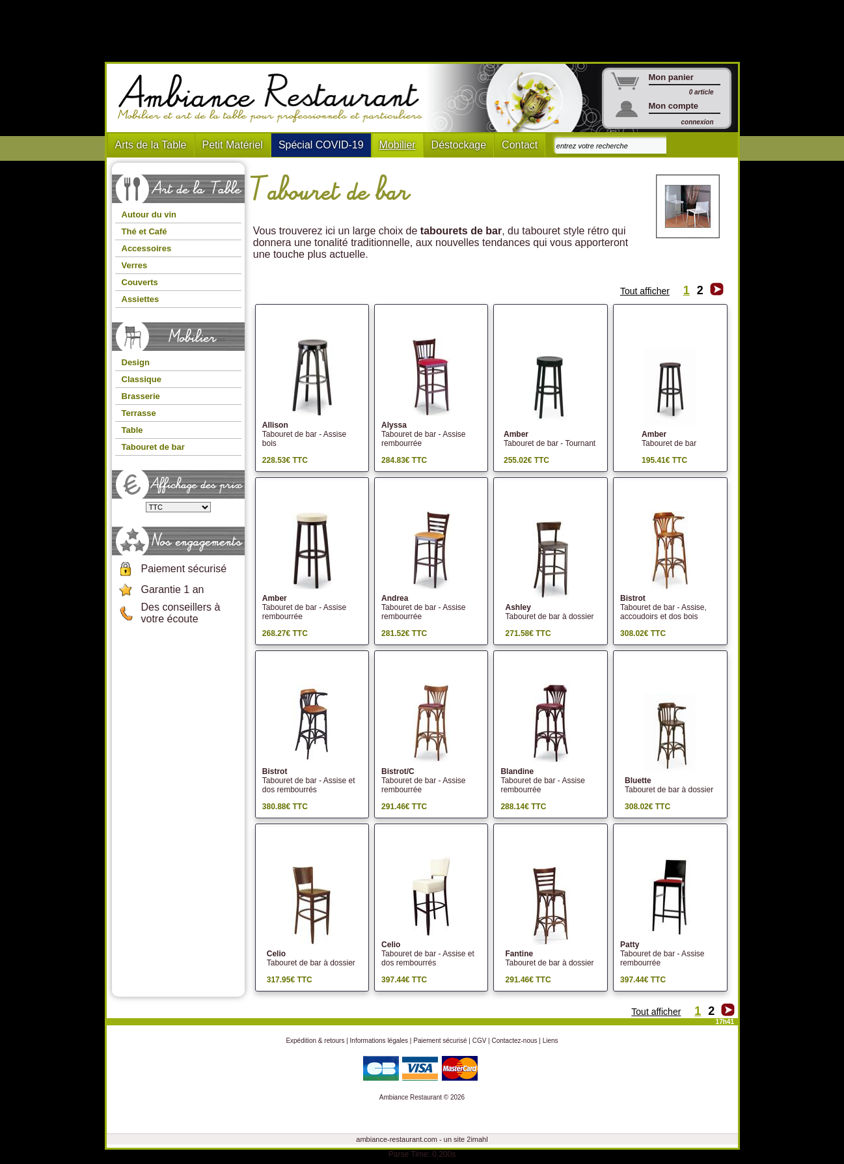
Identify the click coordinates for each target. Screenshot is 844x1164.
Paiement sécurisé (184, 568)
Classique (141, 379)
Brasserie (141, 396)
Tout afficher (645, 291)
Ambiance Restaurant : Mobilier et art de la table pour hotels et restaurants (275, 98)
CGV (479, 1040)
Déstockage (459, 144)
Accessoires (147, 248)
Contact (520, 144)
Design (136, 362)
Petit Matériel (232, 144)
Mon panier (671, 77)
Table (132, 430)
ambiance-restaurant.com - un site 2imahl (421, 1139)
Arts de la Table (151, 144)
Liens (550, 1040)
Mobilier (397, 144)
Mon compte (674, 106)
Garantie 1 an (172, 589)
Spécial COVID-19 (321, 144)
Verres (135, 265)
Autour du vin (149, 214)
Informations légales (379, 1040)
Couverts (140, 282)
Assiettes (140, 299)
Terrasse (139, 413)
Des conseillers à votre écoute (181, 613)
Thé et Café (144, 231)
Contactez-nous (515, 1040)
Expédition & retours (315, 1040)
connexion (697, 122)
